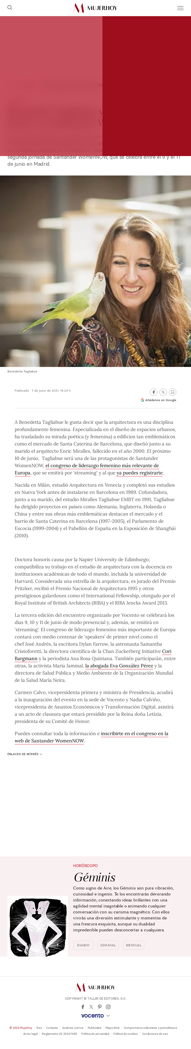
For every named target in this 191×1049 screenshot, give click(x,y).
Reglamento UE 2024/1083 (59, 1034)
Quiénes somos (72, 1028)
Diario (83, 945)
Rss (39, 1028)
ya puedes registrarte (140, 472)
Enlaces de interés (24, 754)
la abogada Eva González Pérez (119, 665)
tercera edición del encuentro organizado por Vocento (80, 615)
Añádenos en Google (158, 400)
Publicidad (94, 1028)
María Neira (52, 680)
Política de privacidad (95, 1034)
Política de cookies (125, 1034)
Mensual (134, 945)
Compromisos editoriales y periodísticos (150, 1028)
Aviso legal (30, 1034)
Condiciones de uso (155, 1034)
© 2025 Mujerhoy (20, 1028)
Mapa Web (112, 1028)
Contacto (52, 1028)
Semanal (108, 945)
